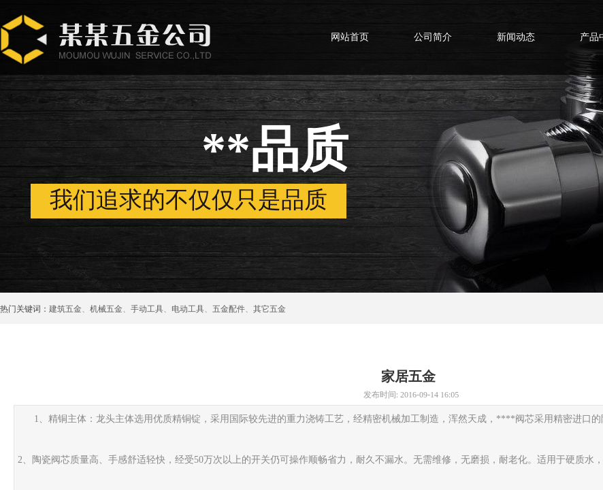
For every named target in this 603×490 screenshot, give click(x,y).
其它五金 (269, 309)
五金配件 (228, 309)
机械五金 (106, 309)
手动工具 (147, 309)
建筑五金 (65, 309)
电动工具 (188, 309)
